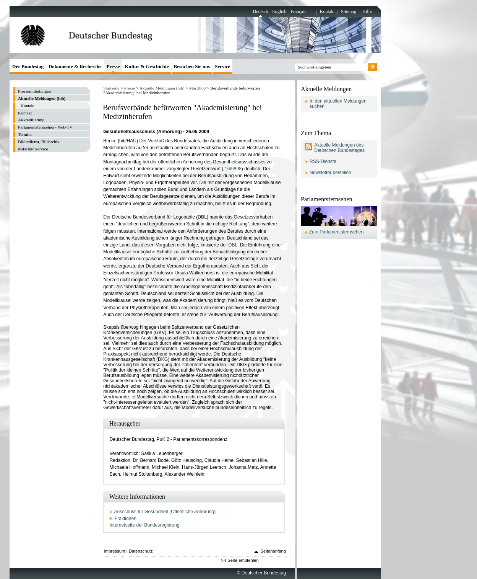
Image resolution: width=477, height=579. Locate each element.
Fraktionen (125, 518)
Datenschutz (141, 551)
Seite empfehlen (243, 560)
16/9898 (233, 168)
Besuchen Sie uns (192, 66)
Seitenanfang (273, 551)
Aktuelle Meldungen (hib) (162, 88)
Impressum (114, 551)
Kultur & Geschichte (147, 66)
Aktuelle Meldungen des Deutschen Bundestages (339, 147)
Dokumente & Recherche (75, 66)
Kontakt (327, 11)
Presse (129, 88)
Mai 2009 (197, 88)
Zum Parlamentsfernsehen (336, 232)
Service (222, 66)
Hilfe (367, 11)
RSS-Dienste (323, 161)
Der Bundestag (28, 66)
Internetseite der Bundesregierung (144, 525)
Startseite (111, 88)
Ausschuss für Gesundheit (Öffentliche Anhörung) (165, 511)
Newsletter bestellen (330, 172)
